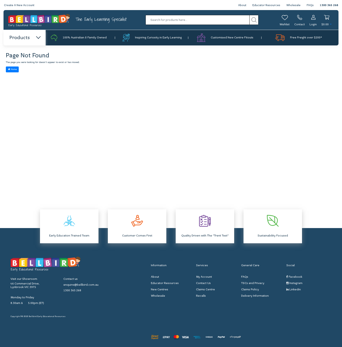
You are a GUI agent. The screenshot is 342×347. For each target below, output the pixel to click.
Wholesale (293, 5)
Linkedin (293, 289)
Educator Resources (266, 5)
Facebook (294, 276)
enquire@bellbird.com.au (80, 285)
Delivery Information (255, 296)
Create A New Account (19, 5)
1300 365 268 (329, 5)
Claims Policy (250, 289)
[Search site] (253, 20)
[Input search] (198, 20)
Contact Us (203, 283)
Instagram (294, 283)
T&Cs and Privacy (252, 283)
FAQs (310, 5)
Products (24, 38)
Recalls (201, 296)
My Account (204, 277)
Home (12, 69)
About (242, 5)
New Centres (159, 289)
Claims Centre (205, 289)
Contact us (70, 279)
